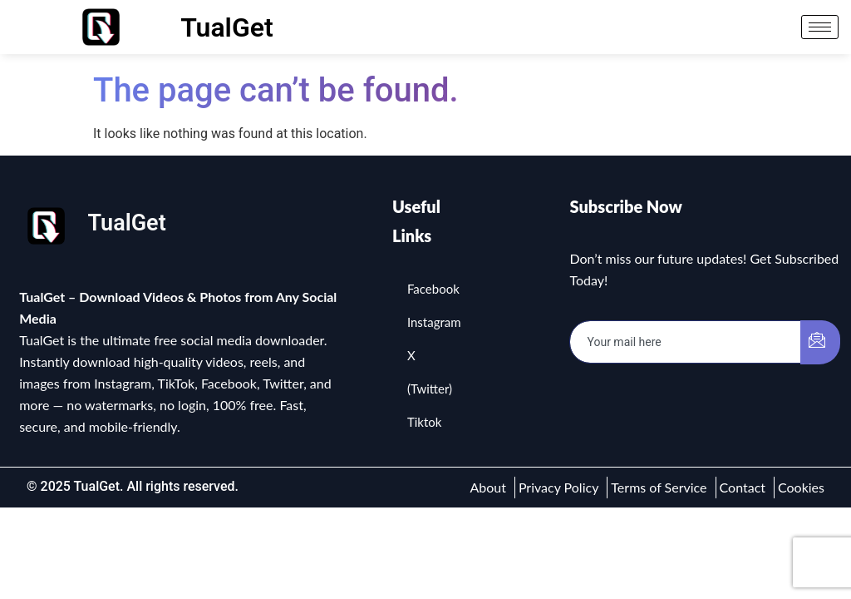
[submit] (820, 342)
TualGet (226, 27)
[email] (685, 342)
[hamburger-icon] (820, 27)
